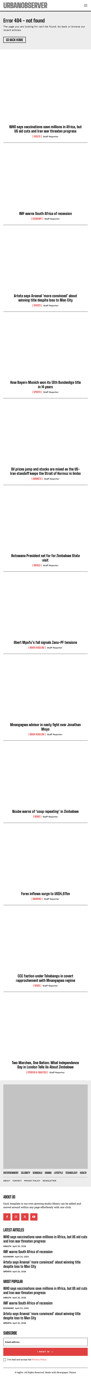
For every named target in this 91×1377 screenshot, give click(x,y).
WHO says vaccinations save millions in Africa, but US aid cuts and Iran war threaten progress (45, 129)
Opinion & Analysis (37, 1072)
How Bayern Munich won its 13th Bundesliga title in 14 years (45, 384)
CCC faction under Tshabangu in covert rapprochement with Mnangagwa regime (45, 978)
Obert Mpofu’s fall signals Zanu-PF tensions (45, 642)
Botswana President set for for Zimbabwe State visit (45, 557)
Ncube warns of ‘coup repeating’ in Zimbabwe (45, 811)
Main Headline (37, 647)
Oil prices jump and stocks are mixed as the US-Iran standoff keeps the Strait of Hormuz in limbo (45, 471)
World (37, 565)
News (37, 816)
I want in (45, 1351)
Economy (37, 218)
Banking (37, 899)
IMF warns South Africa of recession (45, 213)
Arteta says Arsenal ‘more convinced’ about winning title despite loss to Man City (45, 298)
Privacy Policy (39, 1359)
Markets (37, 478)
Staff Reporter (50, 136)
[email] (45, 1342)
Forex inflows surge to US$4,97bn (45, 893)
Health (37, 136)
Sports (37, 305)
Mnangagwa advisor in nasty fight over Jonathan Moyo (45, 726)
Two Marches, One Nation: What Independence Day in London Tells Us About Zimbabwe (45, 1064)
